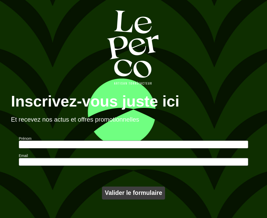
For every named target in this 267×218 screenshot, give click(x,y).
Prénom (25, 138)
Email (23, 156)
